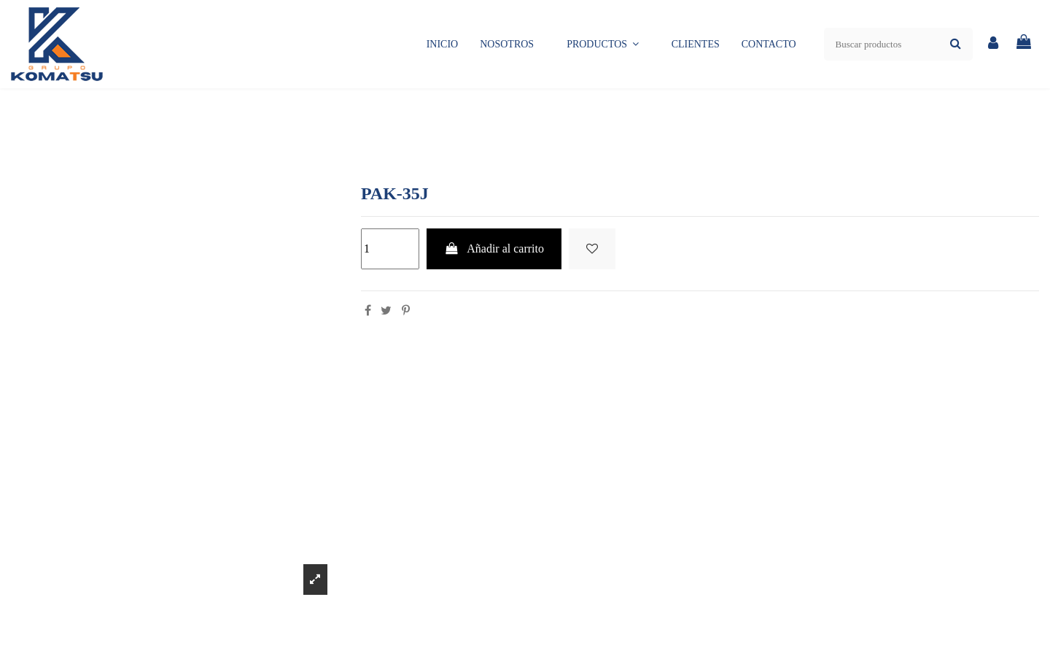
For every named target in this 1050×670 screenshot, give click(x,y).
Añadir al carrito (494, 248)
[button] (603, 44)
